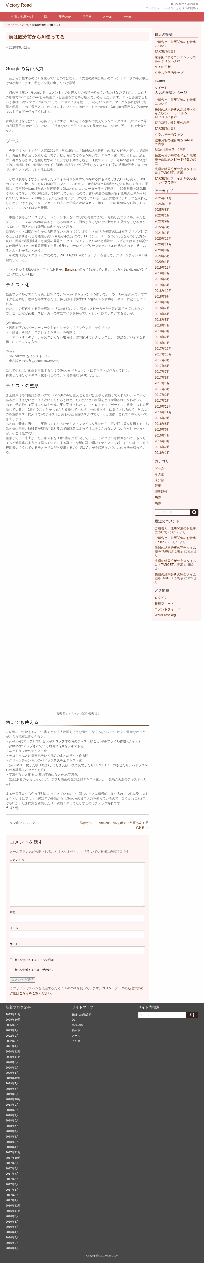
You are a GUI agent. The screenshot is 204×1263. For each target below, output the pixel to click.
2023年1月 (162, 215)
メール (107, 16)
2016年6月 (162, 429)
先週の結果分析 (22, 16)
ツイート (161, 87)
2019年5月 (162, 285)
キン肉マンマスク (20, 822)
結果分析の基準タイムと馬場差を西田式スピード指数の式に (175, 159)
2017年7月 (162, 371)
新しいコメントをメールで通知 (34, 959)
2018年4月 (162, 325)
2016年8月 (162, 423)
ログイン (161, 597)
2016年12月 (163, 406)
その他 (127, 16)
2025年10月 (163, 204)
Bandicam (72, 269)
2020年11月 (163, 244)
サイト (14, 943)
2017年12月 (163, 348)
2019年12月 (163, 267)
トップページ (12, 24)
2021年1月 (162, 233)
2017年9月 (162, 360)
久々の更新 (163, 67)
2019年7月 (162, 273)
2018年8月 (162, 302)
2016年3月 (162, 441)
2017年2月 (162, 394)
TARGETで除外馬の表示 (172, 122)
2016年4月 (162, 435)
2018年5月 (162, 319)
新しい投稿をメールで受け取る (34, 969)
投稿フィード (164, 603)
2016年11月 (163, 412)
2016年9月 (162, 418)
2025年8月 (162, 209)
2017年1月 (162, 400)
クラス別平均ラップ (169, 72)
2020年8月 (162, 250)
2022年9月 (162, 221)
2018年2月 (162, 337)
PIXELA (65, 255)
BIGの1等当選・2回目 (170, 149)
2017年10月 (163, 354)
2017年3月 (162, 389)
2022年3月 (162, 227)
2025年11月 (163, 198)
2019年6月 (162, 279)
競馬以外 (161, 491)
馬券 (158, 497)
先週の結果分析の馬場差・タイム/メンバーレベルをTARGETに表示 (175, 113)
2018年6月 (162, 314)
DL (46, 16)
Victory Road (19, 5)
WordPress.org (165, 615)
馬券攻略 (65, 16)
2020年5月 (162, 256)
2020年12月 (163, 238)
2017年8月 (162, 366)
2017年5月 (162, 377)
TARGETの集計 (166, 51)
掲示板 (87, 16)
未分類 (25, 24)
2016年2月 (162, 447)
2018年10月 (163, 290)
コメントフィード (167, 609)
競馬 (158, 485)
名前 (12, 912)
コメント (17, 859)
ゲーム (159, 468)
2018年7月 (162, 308)
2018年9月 (162, 296)
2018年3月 (162, 331)
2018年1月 (162, 343)
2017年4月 (162, 383)
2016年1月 (162, 452)
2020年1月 (162, 261)
